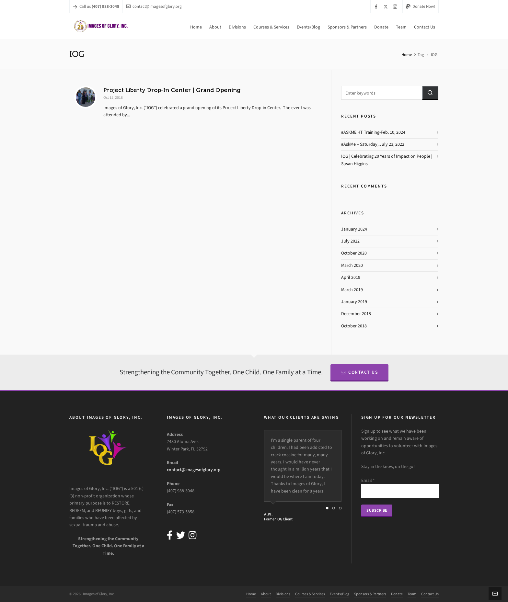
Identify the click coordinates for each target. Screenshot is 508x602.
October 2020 (354, 253)
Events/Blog (339, 593)
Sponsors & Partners (370, 593)
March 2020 (352, 265)
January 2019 (354, 302)
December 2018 (356, 314)
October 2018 (354, 326)
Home (406, 54)
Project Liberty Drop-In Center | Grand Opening (171, 90)
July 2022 (350, 241)
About (266, 593)
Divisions (283, 593)
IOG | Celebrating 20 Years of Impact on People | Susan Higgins (386, 159)
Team (412, 593)
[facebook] (377, 6)
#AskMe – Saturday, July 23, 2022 (372, 144)
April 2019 (350, 277)
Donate (397, 593)
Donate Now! (420, 6)
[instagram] (396, 6)
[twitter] (387, 6)
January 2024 (354, 229)
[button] (430, 93)
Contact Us (359, 372)
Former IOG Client (278, 519)
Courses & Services (310, 593)
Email (368, 480)
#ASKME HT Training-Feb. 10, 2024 (373, 132)
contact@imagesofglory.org (154, 6)
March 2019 (352, 290)
